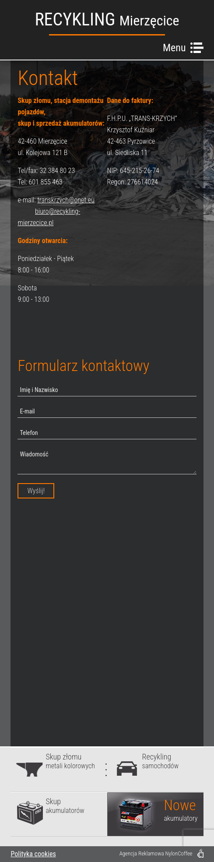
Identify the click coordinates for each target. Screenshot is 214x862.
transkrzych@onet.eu (66, 200)
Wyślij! (36, 491)
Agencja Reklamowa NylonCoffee (156, 853)
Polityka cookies (33, 854)
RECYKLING (107, 19)
